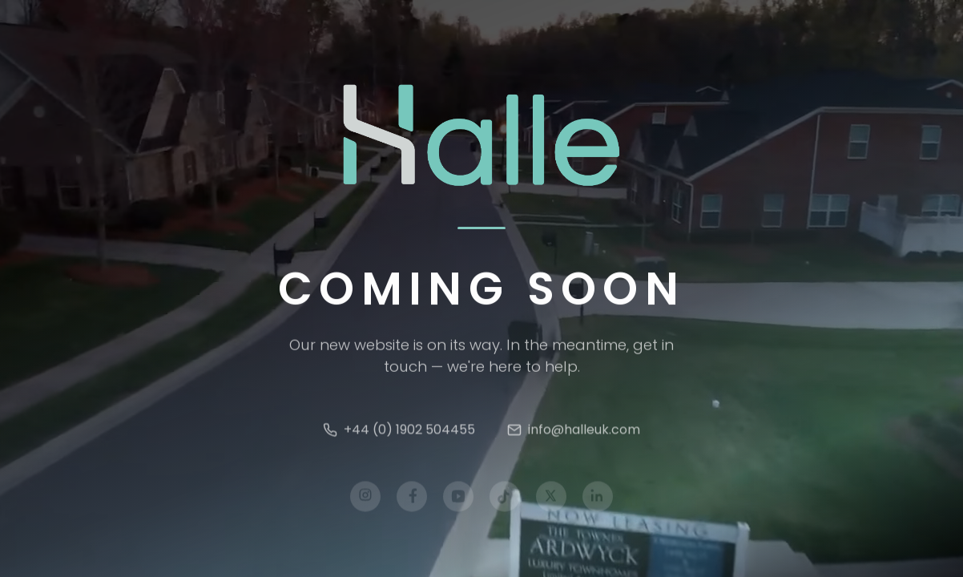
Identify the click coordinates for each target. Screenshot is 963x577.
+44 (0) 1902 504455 (399, 432)
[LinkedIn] (597, 499)
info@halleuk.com (573, 432)
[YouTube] (458, 499)
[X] (551, 499)
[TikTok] (505, 499)
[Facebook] (412, 499)
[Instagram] (365, 499)
